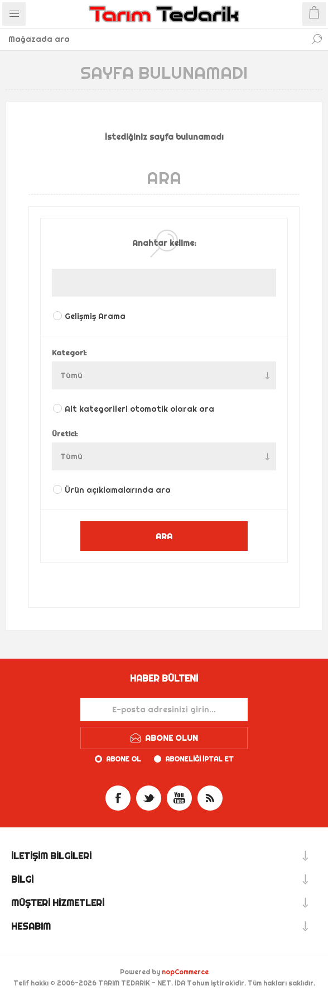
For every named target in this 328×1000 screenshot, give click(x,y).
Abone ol (123, 759)
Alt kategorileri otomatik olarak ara (139, 409)
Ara (317, 39)
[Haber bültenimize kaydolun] (164, 709)
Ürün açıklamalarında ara (118, 490)
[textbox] (153, 39)
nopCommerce (185, 972)
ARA (164, 536)
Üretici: (65, 433)
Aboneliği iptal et (199, 759)
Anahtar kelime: (164, 243)
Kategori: (69, 352)
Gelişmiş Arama (95, 316)
